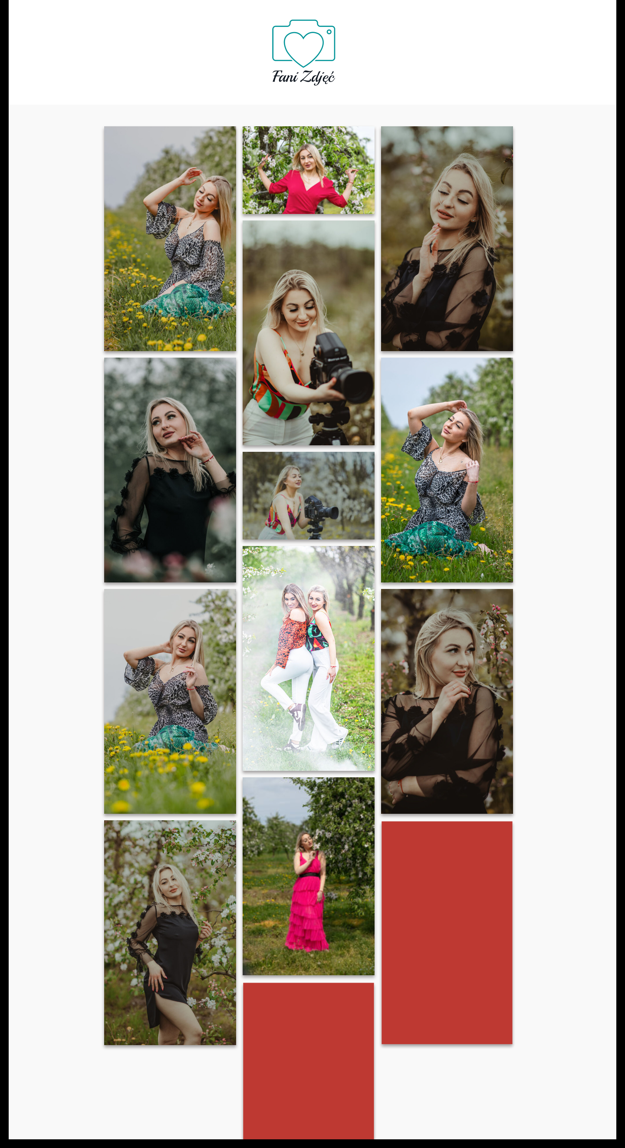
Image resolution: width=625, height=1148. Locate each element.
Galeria (374, 49)
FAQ (247, 49)
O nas (177, 49)
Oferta (214, 49)
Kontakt (449, 49)
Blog (411, 49)
